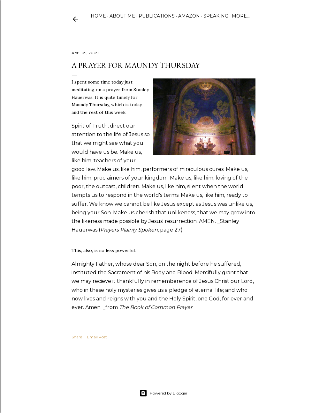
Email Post (97, 337)
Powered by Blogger (163, 393)
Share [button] (77, 337)
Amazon (189, 16)
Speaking (215, 16)
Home (98, 16)
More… (241, 16)
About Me (122, 16)
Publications (157, 16)
